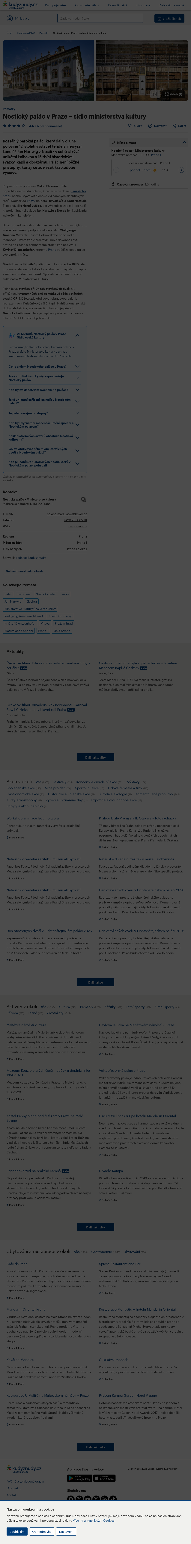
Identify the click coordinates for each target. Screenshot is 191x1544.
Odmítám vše (41, 1531)
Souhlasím (17, 1531)
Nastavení (66, 1531)
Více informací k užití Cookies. (94, 1520)
